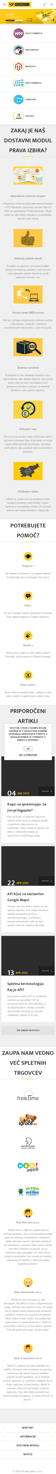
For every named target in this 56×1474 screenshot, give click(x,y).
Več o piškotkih (28, 755)
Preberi (45, 791)
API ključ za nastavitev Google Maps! (25, 897)
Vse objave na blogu (28, 1030)
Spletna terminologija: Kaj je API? (25, 987)
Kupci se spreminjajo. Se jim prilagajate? (26, 807)
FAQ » (27, 605)
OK (28, 749)
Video (19, 20)
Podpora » (28, 566)
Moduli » (28, 645)
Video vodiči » (28, 685)
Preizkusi (10, 20)
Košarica (46, 3)
